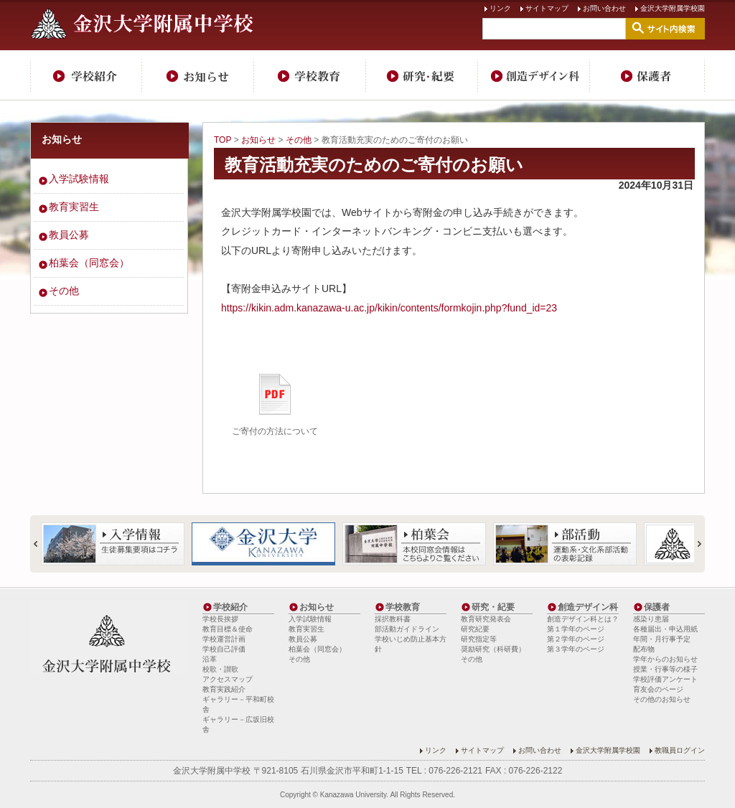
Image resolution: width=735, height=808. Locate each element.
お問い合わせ (604, 8)
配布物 (644, 649)
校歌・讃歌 (220, 669)
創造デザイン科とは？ (583, 619)
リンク (500, 8)
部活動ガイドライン (407, 629)
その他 (299, 140)
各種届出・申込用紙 (665, 629)
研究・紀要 (422, 75)
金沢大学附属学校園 (672, 8)
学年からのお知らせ (665, 659)
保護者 (647, 75)
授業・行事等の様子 (665, 669)
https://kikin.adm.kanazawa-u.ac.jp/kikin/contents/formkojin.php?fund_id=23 (389, 308)
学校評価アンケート (665, 679)
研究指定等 (479, 639)
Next (693, 543)
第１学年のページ (575, 629)
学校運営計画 (223, 639)
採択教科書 (393, 619)
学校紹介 (86, 75)
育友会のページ (658, 689)
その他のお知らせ (661, 699)
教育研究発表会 (486, 619)
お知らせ (198, 75)
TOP (222, 140)
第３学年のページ (575, 649)
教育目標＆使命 (227, 629)
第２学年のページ (575, 639)
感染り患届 (651, 619)
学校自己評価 (223, 649)
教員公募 (69, 234)
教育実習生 (74, 206)
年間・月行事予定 (661, 639)
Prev (41, 543)
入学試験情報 (79, 178)
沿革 (209, 659)
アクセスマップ (227, 679)
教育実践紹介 (223, 689)
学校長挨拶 (220, 619)
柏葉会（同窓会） (89, 262)
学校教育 (310, 75)
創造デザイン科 (534, 75)
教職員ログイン (680, 750)
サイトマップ (546, 8)
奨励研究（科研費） (493, 649)
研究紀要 (475, 629)
